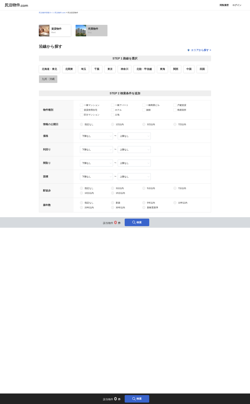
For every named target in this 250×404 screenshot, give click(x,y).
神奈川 (124, 69)
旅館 (148, 110)
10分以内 (89, 193)
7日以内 (182, 124)
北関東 (69, 69)
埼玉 (83, 69)
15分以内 (120, 193)
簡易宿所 (181, 110)
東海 (162, 69)
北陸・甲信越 (144, 69)
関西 (175, 69)
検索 (137, 222)
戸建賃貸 (181, 105)
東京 (110, 69)
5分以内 (151, 188)
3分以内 (120, 188)
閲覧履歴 (224, 5)
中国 (188, 69)
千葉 (96, 69)
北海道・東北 (49, 69)
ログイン (236, 5)
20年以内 (89, 207)
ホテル (118, 110)
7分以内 (182, 188)
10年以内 (182, 203)
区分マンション (91, 114)
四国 (202, 69)
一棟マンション (91, 105)
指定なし (89, 124)
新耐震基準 (152, 207)
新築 (118, 203)
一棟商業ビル (153, 105)
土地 (117, 114)
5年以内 (151, 203)
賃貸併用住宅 (90, 110)
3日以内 (151, 124)
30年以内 (120, 207)
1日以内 (120, 124)
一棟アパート (121, 105)
